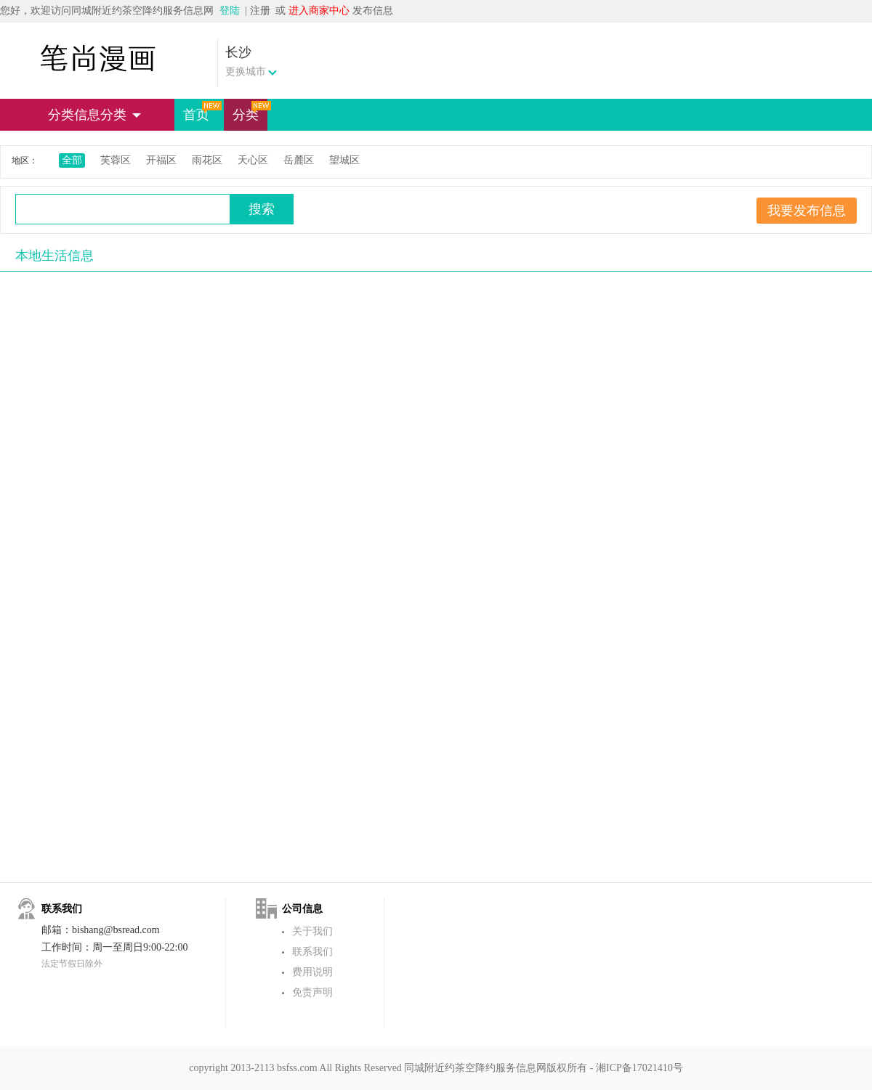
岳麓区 (298, 160)
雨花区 (207, 160)
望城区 (344, 160)
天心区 (253, 160)
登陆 (229, 10)
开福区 (161, 160)
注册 (260, 10)
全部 (72, 160)
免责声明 (312, 992)
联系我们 (312, 951)
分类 (250, 111)
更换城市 (245, 71)
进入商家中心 (319, 10)
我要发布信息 (806, 210)
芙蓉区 (115, 160)
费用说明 (312, 972)
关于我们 (312, 931)
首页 (200, 111)
